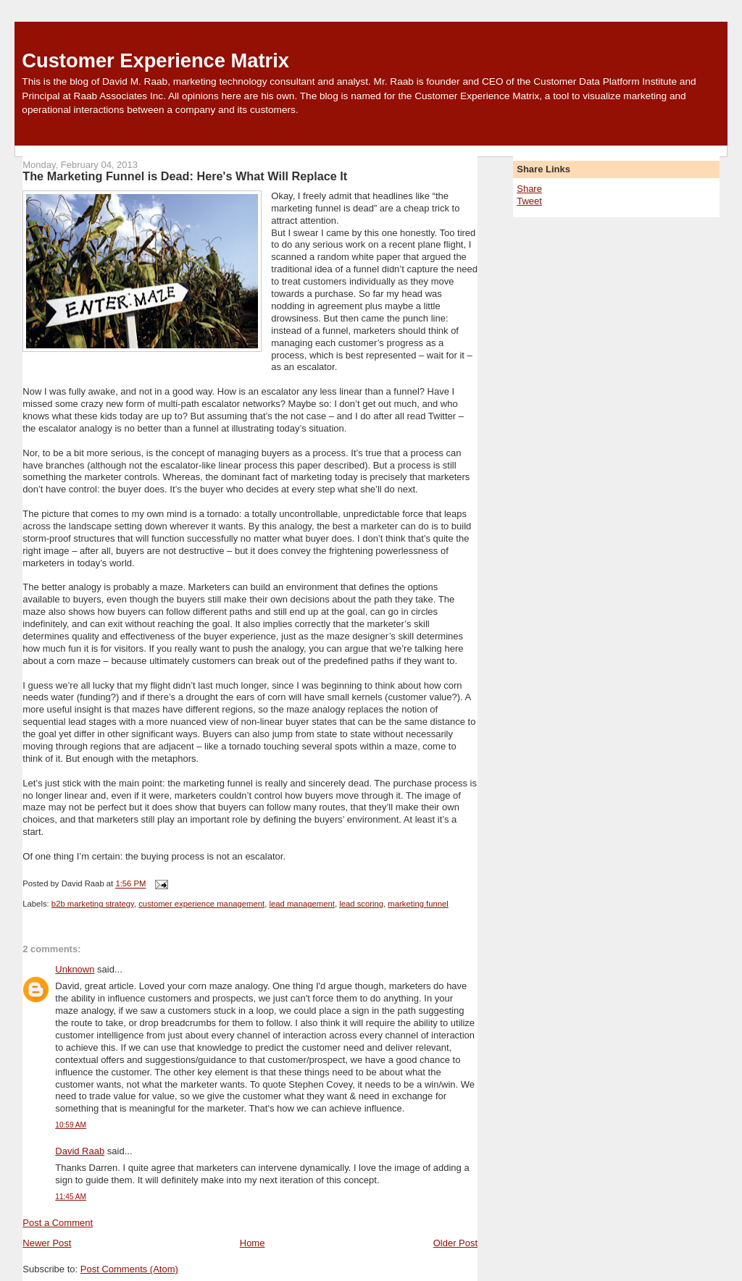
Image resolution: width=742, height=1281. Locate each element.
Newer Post (46, 1243)
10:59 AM (70, 1125)
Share (529, 188)
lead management (301, 903)
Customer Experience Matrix (155, 60)
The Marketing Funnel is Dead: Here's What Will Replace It (184, 175)
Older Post (455, 1243)
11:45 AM (70, 1197)
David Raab (79, 1151)
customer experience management (201, 903)
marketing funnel (418, 903)
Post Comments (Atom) (129, 1269)
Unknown (74, 969)
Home (252, 1243)
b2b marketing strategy (92, 903)
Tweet (529, 201)
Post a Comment (57, 1222)
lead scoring (361, 903)
